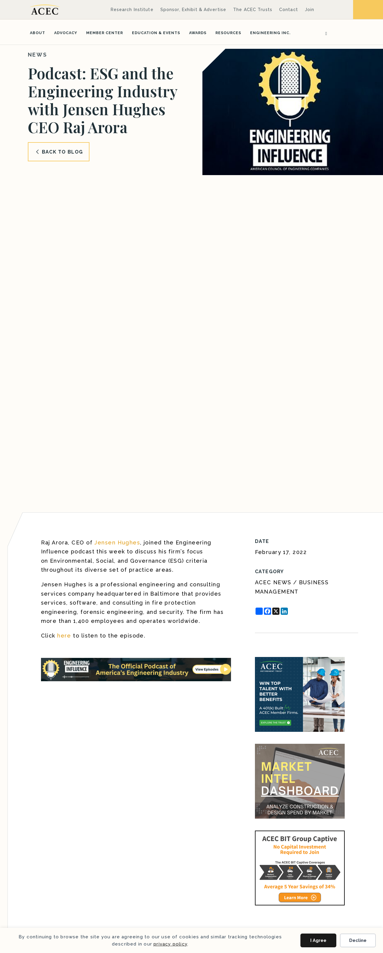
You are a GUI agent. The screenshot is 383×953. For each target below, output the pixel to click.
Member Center (104, 33)
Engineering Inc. (270, 33)
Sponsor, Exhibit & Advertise (193, 9)
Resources (228, 33)
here (65, 635)
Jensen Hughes (117, 542)
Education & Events (156, 33)
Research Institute (132, 9)
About (37, 33)
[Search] (324, 33)
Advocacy (65, 33)
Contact (288, 9)
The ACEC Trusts (252, 9)
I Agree (318, 940)
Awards (197, 33)
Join (309, 9)
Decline (358, 940)
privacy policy (170, 944)
